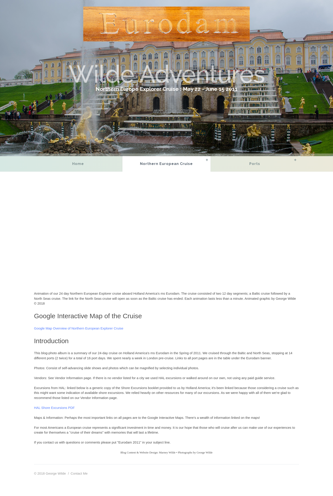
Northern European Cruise (166, 164)
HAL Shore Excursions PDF (54, 408)
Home (78, 164)
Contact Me (79, 473)
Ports (254, 164)
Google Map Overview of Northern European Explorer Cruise (78, 328)
